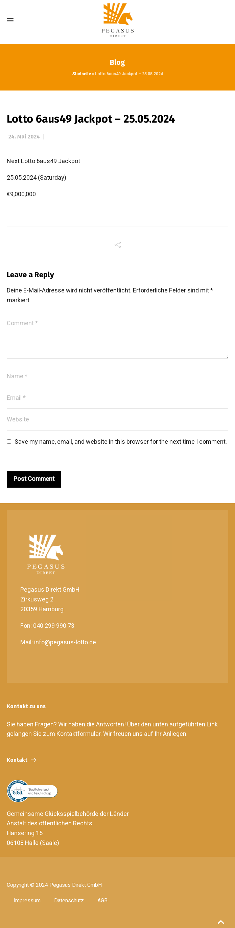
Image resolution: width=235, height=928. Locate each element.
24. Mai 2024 (24, 136)
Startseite (81, 74)
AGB (102, 901)
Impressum (27, 901)
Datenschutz (69, 901)
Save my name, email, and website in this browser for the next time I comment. (121, 441)
